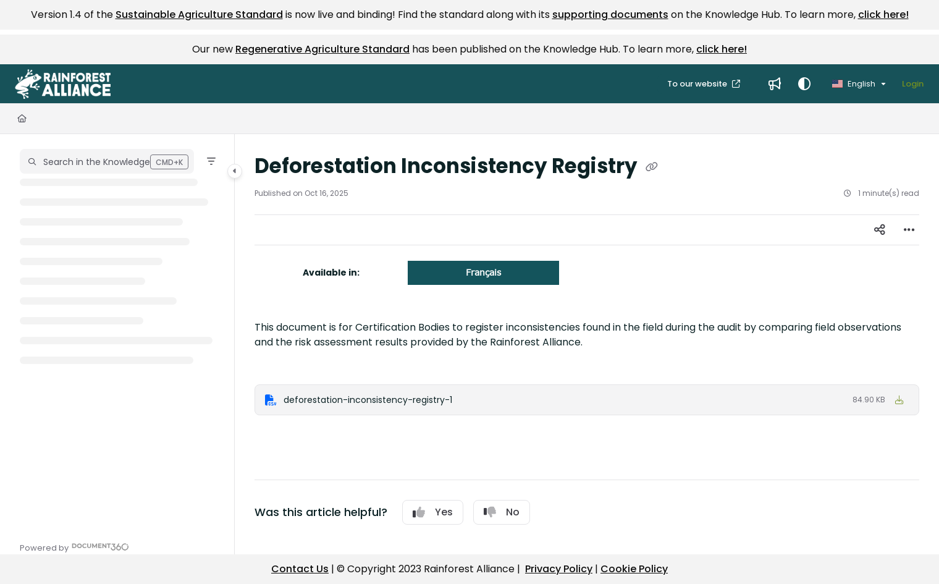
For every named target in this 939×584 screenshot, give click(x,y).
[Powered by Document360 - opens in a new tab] (74, 546)
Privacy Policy (558, 569)
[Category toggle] (234, 171)
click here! (883, 14)
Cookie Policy (634, 569)
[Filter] (211, 161)
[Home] (22, 118)
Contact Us (300, 569)
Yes (433, 512)
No (502, 512)
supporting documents (610, 14)
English (853, 84)
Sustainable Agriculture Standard (199, 14)
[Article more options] (909, 230)
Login (913, 84)
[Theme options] (804, 84)
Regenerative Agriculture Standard (322, 49)
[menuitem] (775, 84)
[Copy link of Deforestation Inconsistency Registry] (652, 167)
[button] (63, 84)
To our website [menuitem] (698, 84)
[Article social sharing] (880, 230)
